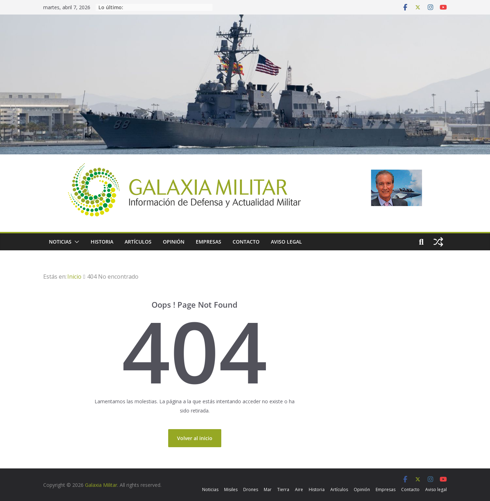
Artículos (138, 241)
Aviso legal (286, 241)
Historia (102, 241)
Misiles (231, 489)
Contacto (246, 241)
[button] (75, 242)
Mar (268, 489)
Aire (299, 489)
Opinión (173, 241)
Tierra (283, 489)
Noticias (60, 241)
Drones (250, 489)
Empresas (208, 241)
